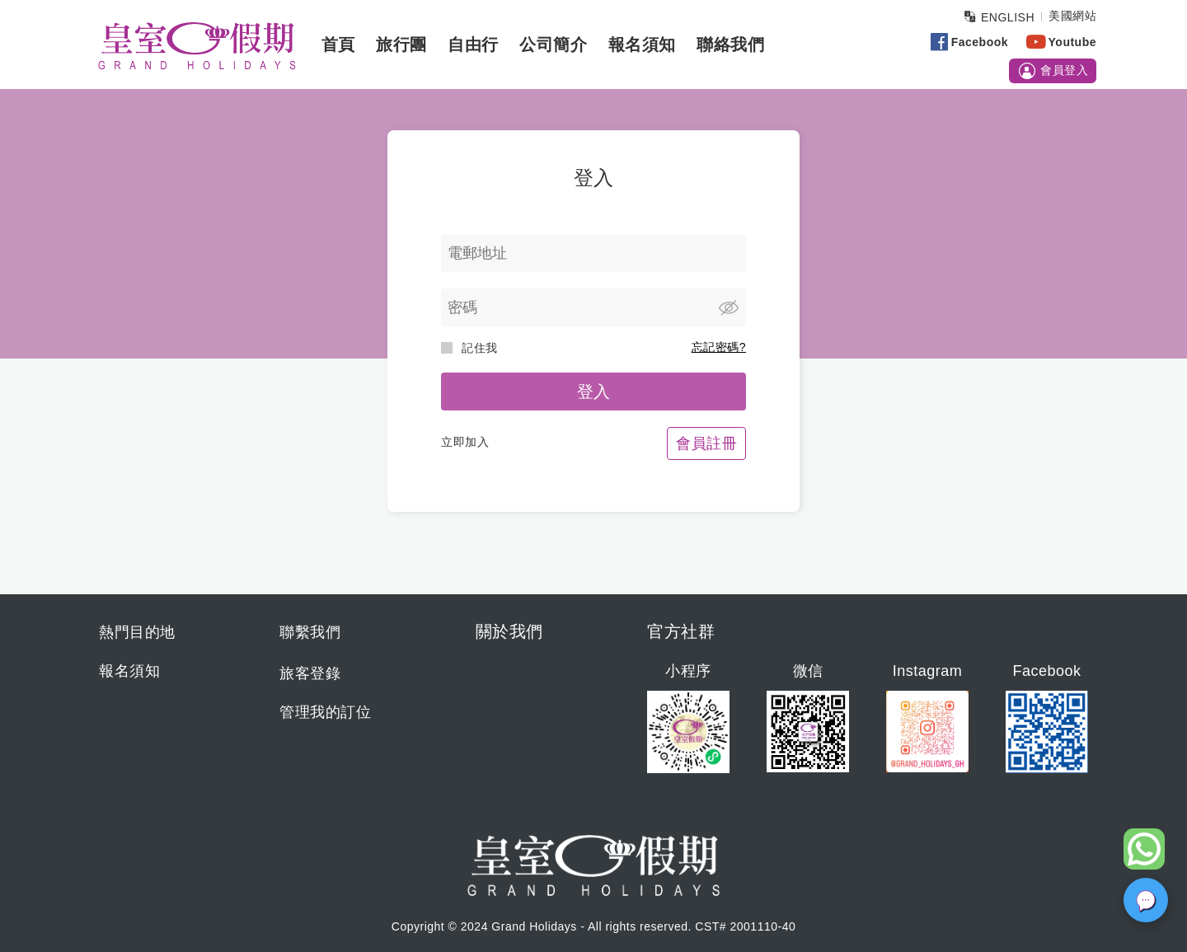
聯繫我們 (309, 632)
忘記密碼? (719, 347)
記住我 (469, 348)
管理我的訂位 (325, 712)
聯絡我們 (730, 44)
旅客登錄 (309, 673)
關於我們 (509, 631)
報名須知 (642, 44)
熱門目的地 (137, 632)
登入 (594, 391)
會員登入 (1053, 71)
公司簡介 (553, 44)
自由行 (473, 44)
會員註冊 (706, 443)
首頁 (338, 44)
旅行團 (401, 44)
